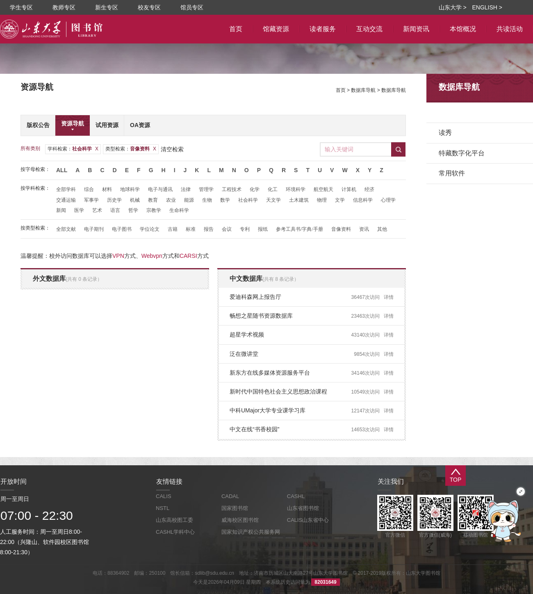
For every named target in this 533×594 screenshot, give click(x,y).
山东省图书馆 (303, 508)
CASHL (296, 496)
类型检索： (130, 149)
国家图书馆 (234, 508)
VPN (118, 256)
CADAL (230, 496)
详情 (389, 297)
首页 (341, 90)
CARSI (188, 256)
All (61, 170)
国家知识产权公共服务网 (250, 532)
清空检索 (172, 149)
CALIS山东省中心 (308, 520)
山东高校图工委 (174, 520)
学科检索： (73, 149)
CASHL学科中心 (175, 532)
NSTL (162, 508)
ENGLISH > (487, 7)
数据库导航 (363, 90)
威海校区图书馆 (240, 520)
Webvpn (151, 256)
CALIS (163, 496)
